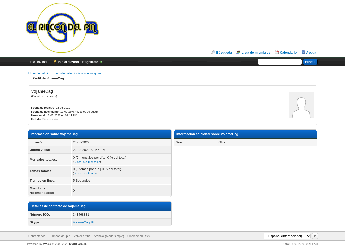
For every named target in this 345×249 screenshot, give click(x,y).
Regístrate (90, 62)
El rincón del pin (59, 236)
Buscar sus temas (85, 173)
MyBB (47, 243)
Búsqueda (224, 52)
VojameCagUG (84, 222)
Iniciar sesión (68, 62)
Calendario (288, 52)
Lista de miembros (256, 52)
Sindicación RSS (138, 236)
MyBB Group (77, 243)
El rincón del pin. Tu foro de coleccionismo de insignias (64, 73)
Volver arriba (82, 236)
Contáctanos (36, 236)
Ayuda (311, 52)
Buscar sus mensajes (87, 161)
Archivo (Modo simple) (109, 236)
